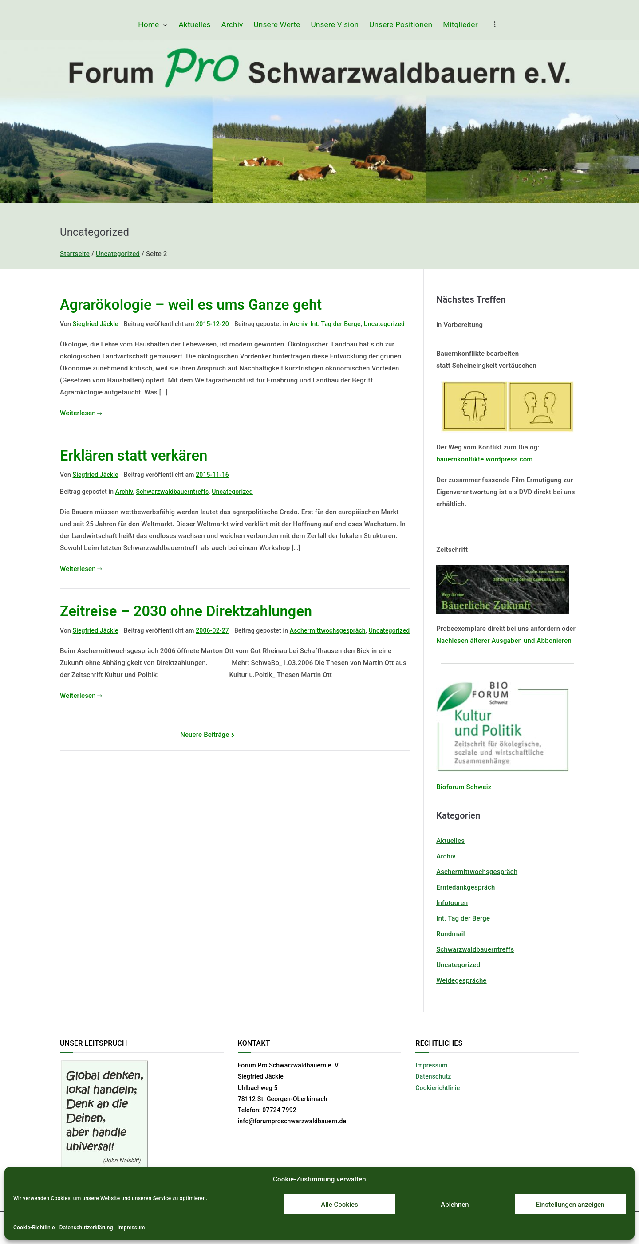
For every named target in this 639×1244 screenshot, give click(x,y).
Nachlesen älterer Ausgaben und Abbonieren (504, 641)
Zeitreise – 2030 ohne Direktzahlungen (186, 611)
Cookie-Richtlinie (34, 1227)
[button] (163, 24)
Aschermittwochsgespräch (328, 630)
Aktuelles (194, 24)
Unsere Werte (277, 24)
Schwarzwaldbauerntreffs (172, 491)
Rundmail (450, 934)
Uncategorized (384, 323)
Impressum (131, 1227)
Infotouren (452, 903)
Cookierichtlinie (437, 1087)
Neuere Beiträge (204, 735)
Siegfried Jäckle (95, 323)
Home (153, 24)
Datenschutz (433, 1076)
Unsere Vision (335, 24)
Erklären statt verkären (133, 455)
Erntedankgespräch (465, 887)
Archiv (232, 24)
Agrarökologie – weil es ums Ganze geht (191, 304)
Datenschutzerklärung (86, 1227)
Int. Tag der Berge (335, 323)
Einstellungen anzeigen (570, 1205)
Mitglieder (460, 24)
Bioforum (450, 787)
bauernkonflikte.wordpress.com (484, 459)
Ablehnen (455, 1205)
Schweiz (478, 787)
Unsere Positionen (400, 24)
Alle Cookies (339, 1205)
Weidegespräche (461, 980)
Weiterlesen (81, 413)
